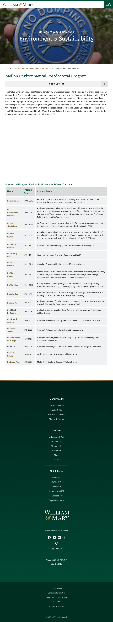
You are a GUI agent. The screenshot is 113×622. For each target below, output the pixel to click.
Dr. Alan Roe (12, 285)
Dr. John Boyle (13, 294)
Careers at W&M (56, 491)
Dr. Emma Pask (13, 362)
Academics (57, 441)
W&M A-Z (56, 482)
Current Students (56, 405)
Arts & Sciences (12, 69)
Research (56, 450)
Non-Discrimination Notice (56, 597)
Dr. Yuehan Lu (13, 201)
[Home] (18, 4)
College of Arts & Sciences (56, 32)
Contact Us (56, 564)
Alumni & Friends (56, 419)
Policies (56, 602)
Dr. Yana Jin (12, 303)
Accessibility (56, 588)
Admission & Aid (56, 437)
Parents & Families (56, 414)
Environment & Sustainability (56, 38)
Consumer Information (56, 593)
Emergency (56, 496)
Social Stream (56, 549)
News (56, 460)
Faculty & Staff (56, 410)
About (56, 455)
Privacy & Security (56, 606)
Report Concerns (56, 500)
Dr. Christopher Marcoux (12, 212)
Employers (56, 487)
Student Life (56, 446)
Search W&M (56, 478)
